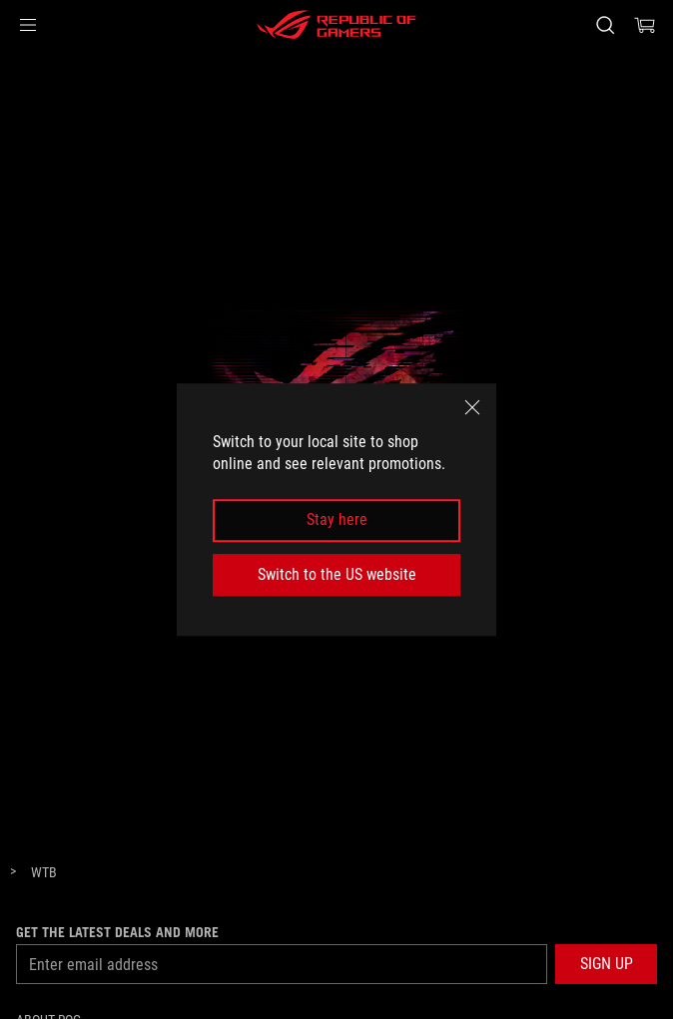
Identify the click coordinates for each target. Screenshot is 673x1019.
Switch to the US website (337, 574)
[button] (28, 25)
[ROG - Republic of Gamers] (336, 25)
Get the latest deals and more (117, 932)
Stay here (337, 520)
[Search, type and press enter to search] (604, 25)
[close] (472, 407)
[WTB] (44, 873)
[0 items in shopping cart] (645, 25)
